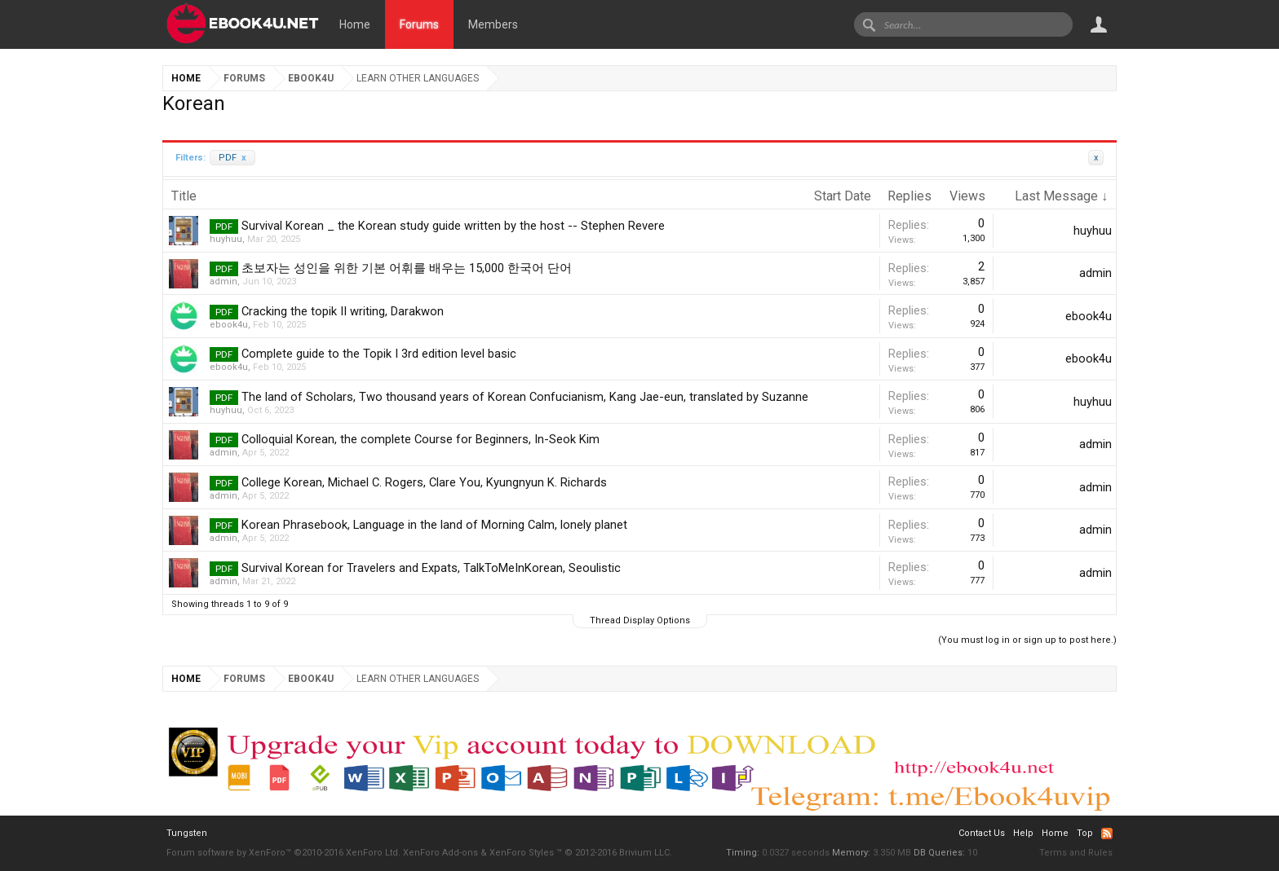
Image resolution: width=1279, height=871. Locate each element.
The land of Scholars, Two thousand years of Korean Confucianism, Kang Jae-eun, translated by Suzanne (524, 396)
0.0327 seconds (796, 852)
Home (354, 24)
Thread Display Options (640, 620)
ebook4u (229, 324)
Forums (419, 24)
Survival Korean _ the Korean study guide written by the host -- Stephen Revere (453, 225)
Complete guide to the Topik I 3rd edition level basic (378, 353)
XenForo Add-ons (440, 852)
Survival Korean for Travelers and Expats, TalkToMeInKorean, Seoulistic (431, 568)
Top (1085, 833)
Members (493, 24)
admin (223, 281)
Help (1023, 833)
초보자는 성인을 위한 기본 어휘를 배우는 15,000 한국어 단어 (406, 268)
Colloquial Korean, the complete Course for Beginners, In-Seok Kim (420, 439)
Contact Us (981, 833)
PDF (232, 157)
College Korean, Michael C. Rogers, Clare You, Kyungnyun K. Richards (424, 482)
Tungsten (186, 833)
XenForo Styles (521, 852)
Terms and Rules (1076, 852)
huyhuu (226, 239)
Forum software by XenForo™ (283, 852)
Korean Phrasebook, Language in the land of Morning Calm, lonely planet (434, 524)
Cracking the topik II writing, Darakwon (342, 311)
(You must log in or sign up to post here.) (1027, 640)
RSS (1107, 833)
